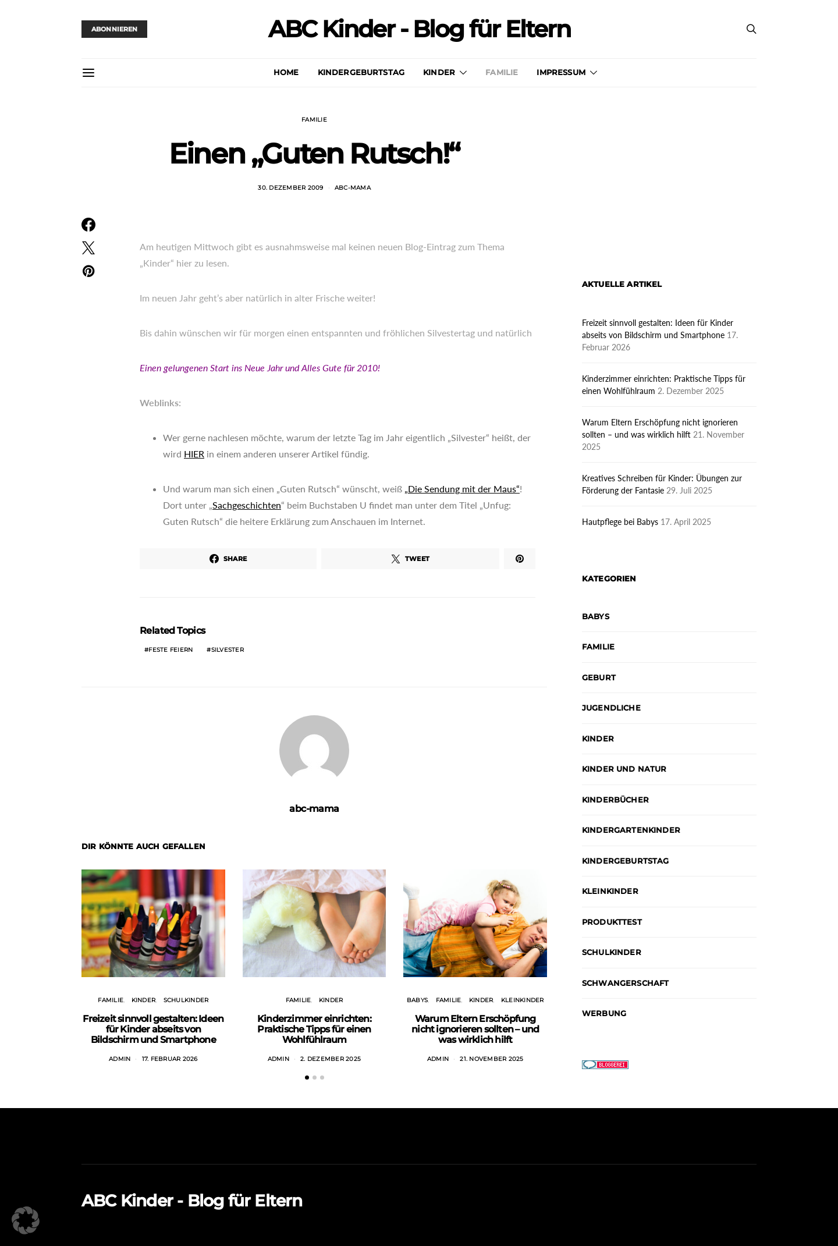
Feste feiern (170, 650)
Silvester (227, 650)
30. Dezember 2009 (290, 187)
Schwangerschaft (625, 983)
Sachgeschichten (246, 504)
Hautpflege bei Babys (620, 522)
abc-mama (353, 187)
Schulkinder (186, 1000)
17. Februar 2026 (170, 1059)
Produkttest (612, 921)
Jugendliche (611, 707)
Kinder (439, 72)
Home (286, 72)
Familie (501, 72)
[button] (307, 1077)
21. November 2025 (491, 1059)
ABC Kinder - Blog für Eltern (419, 29)
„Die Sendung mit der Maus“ (462, 488)
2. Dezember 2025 (330, 1059)
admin (119, 1059)
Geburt (599, 677)
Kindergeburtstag (361, 72)
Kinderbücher (615, 799)
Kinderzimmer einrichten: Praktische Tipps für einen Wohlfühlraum (314, 1029)
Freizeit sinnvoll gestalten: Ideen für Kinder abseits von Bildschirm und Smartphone (153, 1029)
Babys (417, 1000)
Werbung (604, 1013)
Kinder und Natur (624, 768)
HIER (194, 453)
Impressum (561, 72)
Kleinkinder (522, 1000)
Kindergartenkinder (631, 830)
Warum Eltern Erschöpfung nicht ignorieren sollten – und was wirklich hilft (475, 1029)
